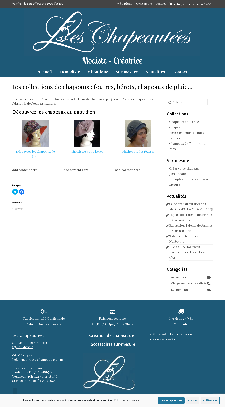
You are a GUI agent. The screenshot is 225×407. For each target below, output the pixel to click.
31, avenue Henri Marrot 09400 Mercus (29, 345)
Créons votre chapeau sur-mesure (172, 334)
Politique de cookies (126, 400)
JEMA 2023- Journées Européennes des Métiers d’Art (187, 252)
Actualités (178, 277)
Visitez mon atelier (164, 339)
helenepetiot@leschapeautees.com (37, 360)
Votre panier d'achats (190, 4)
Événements (180, 290)
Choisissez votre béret (87, 152)
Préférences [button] (210, 400)
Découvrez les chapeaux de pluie (35, 154)
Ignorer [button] (192, 400)
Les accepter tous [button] (171, 400)
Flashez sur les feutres (138, 152)
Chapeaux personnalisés (188, 283)
